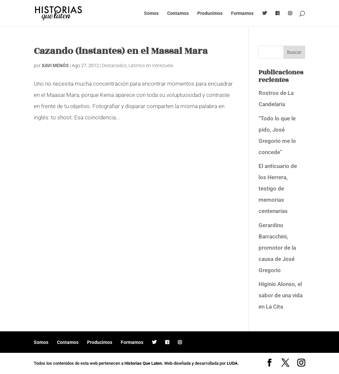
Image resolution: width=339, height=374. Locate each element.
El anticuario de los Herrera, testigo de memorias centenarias (278, 188)
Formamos (242, 13)
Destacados (114, 65)
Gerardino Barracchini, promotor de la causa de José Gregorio (277, 247)
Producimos (209, 13)
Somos (151, 13)
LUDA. (233, 363)
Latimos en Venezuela (150, 65)
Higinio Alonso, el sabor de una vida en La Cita (281, 295)
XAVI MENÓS (55, 65)
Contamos (178, 13)
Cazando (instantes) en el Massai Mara (121, 51)
